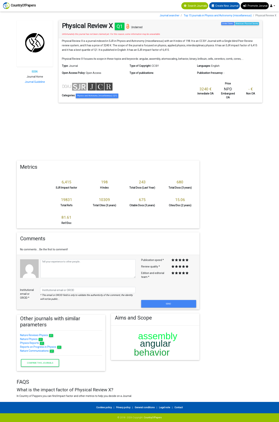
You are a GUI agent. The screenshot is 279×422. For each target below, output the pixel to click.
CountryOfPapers (153, 417)
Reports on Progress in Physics (40, 346)
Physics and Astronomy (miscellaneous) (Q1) (97, 95)
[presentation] (168, 290)
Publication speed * (152, 260)
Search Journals (197, 5)
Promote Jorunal (257, 5)
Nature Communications (37, 350)
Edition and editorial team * (152, 275)
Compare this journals (40, 363)
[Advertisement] (139, 131)
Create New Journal (227, 5)
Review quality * (150, 266)
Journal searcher (169, 15)
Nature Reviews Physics (36, 335)
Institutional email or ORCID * (27, 293)
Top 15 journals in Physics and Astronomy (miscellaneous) (218, 15)
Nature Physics (31, 339)
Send (169, 303)
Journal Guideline (35, 81)
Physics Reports (32, 342)
